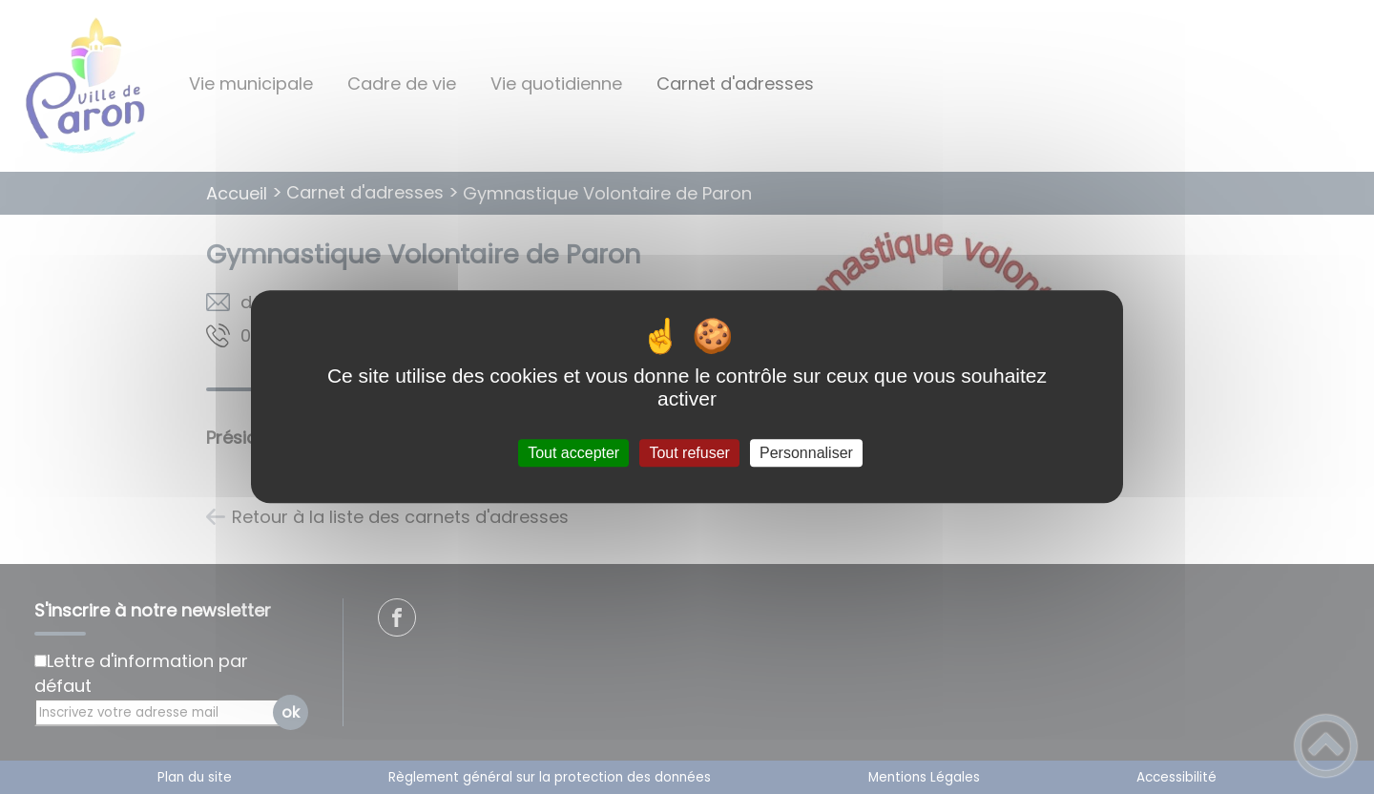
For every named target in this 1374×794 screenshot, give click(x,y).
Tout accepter (573, 453)
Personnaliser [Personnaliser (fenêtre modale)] (806, 453)
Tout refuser (689, 453)
